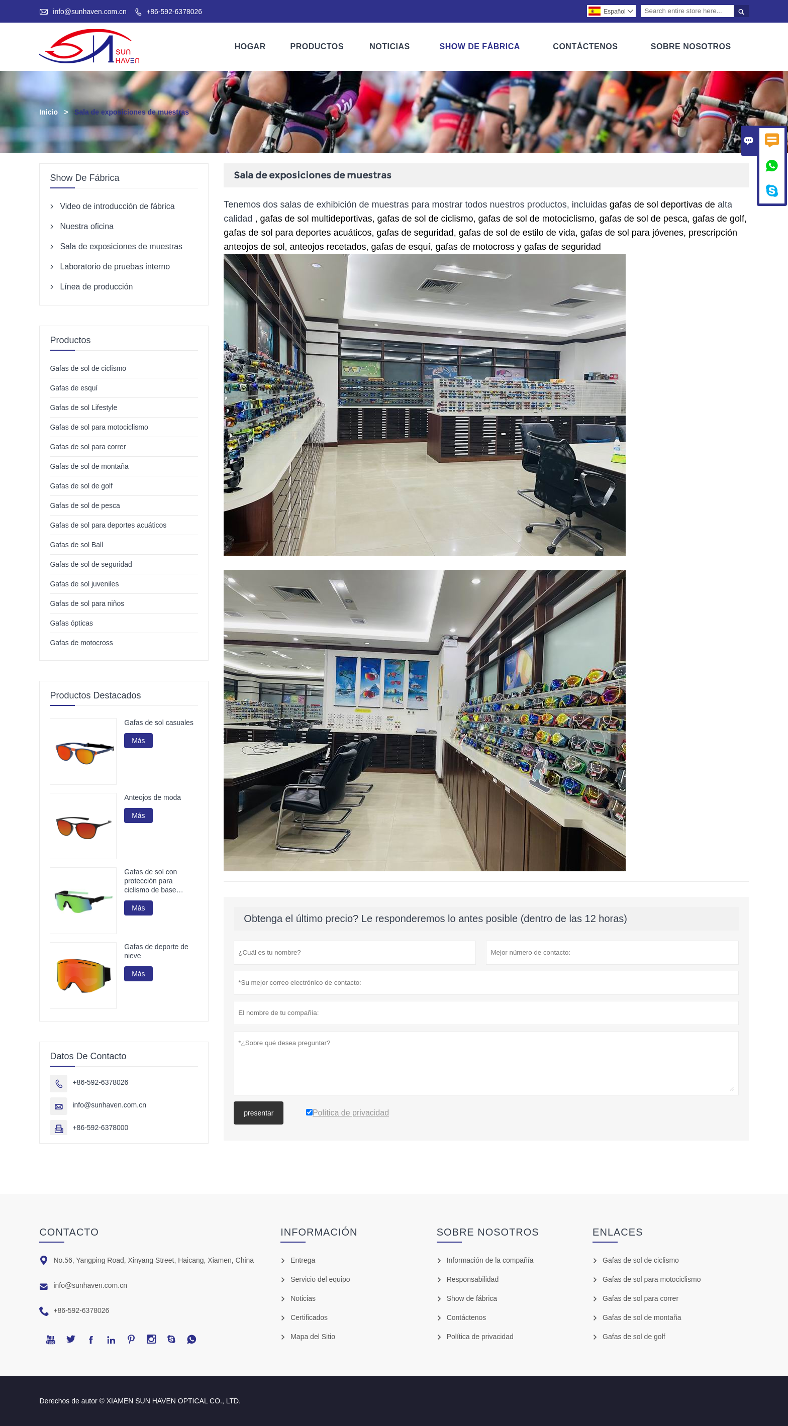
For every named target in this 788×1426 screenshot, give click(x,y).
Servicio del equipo (320, 1279)
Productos (317, 46)
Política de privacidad (480, 1337)
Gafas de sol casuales (158, 723)
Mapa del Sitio (312, 1337)
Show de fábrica (472, 1298)
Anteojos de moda (152, 797)
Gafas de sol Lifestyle (83, 407)
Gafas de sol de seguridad (91, 564)
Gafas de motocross (81, 643)
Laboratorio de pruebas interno (115, 266)
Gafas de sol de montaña (89, 466)
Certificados (309, 1317)
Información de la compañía (490, 1260)
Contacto (68, 1232)
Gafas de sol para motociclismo (99, 427)
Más (138, 741)
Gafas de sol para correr (88, 447)
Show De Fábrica (479, 46)
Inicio (48, 112)
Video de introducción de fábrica (117, 206)
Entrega (302, 1260)
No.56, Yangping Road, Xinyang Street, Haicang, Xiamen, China (153, 1260)
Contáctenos (585, 46)
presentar (258, 1113)
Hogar (250, 46)
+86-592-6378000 (100, 1128)
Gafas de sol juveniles (84, 584)
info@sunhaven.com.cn (90, 12)
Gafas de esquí (73, 388)
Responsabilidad (473, 1279)
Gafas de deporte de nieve (156, 951)
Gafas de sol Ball (76, 545)
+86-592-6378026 (174, 12)
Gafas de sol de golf (81, 486)
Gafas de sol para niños (87, 603)
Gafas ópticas (71, 623)
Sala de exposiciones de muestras (121, 246)
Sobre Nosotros (691, 46)
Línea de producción (96, 286)
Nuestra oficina (87, 226)
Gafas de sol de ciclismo (88, 368)
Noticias (389, 46)
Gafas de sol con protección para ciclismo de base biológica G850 (150, 881)
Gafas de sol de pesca (85, 505)
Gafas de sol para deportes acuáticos (108, 525)
